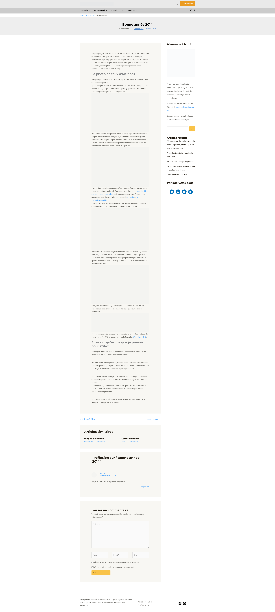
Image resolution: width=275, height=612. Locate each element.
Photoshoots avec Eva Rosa (177, 175)
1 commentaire (150, 29)
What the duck (139, 337)
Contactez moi (143, 605)
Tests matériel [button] (100, 10)
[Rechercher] (192, 128)
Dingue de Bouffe (94, 438)
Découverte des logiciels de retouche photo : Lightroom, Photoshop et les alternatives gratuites (181, 144)
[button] (177, 3)
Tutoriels (113, 10)
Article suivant (153, 419)
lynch (102, 473)
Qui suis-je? (142, 602)
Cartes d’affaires (130, 438)
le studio (130, 197)
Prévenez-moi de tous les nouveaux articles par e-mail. (113, 567)
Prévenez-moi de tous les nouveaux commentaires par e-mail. (116, 562)
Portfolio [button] (85, 10)
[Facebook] (191, 10)
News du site (138, 29)
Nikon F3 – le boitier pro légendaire (180, 161)
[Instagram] (194, 10)
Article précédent (87, 419)
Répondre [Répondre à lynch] (145, 486)
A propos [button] (132, 10)
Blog (122, 10)
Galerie (150, 602)
